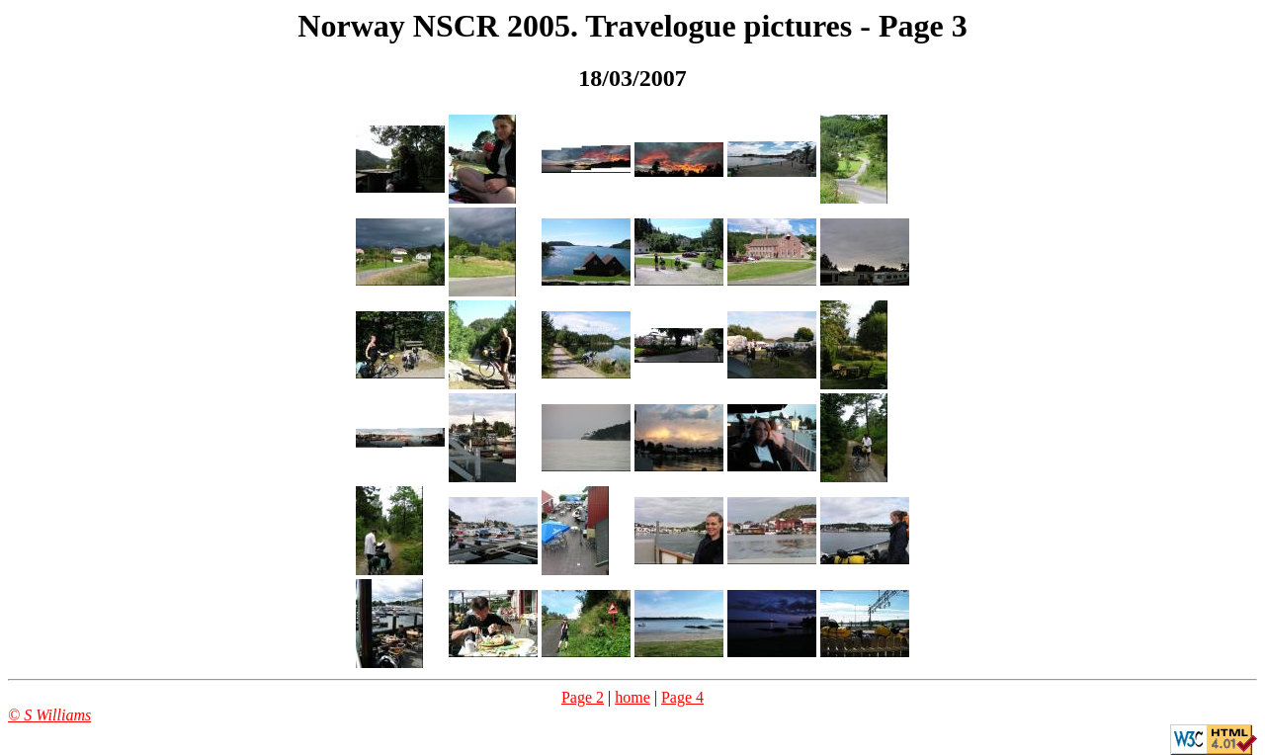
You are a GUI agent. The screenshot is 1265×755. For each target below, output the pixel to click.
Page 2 (582, 697)
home (632, 697)
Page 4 (682, 697)
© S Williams (49, 715)
